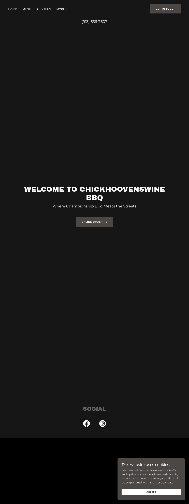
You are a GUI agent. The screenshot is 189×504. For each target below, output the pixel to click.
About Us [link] (44, 9)
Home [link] (12, 9)
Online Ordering (94, 221)
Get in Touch (166, 8)
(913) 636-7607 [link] (94, 21)
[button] (62, 9)
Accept (151, 492)
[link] (86, 424)
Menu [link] (26, 9)
